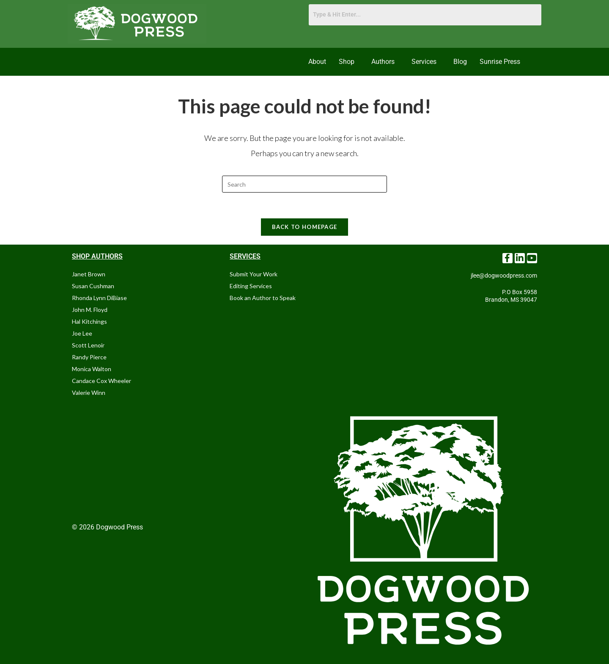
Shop (346, 62)
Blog (460, 62)
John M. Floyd (89, 309)
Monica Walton (91, 368)
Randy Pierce (89, 357)
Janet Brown (88, 274)
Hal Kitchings (89, 321)
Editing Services (251, 285)
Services (423, 62)
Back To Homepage (304, 226)
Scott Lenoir (88, 345)
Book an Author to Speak (263, 297)
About (317, 62)
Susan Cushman (93, 285)
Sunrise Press (500, 62)
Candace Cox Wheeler (101, 380)
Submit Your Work (253, 274)
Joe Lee (82, 333)
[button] (348, 62)
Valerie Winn (88, 392)
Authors (383, 62)
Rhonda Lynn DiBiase (99, 297)
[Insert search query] (304, 184)
